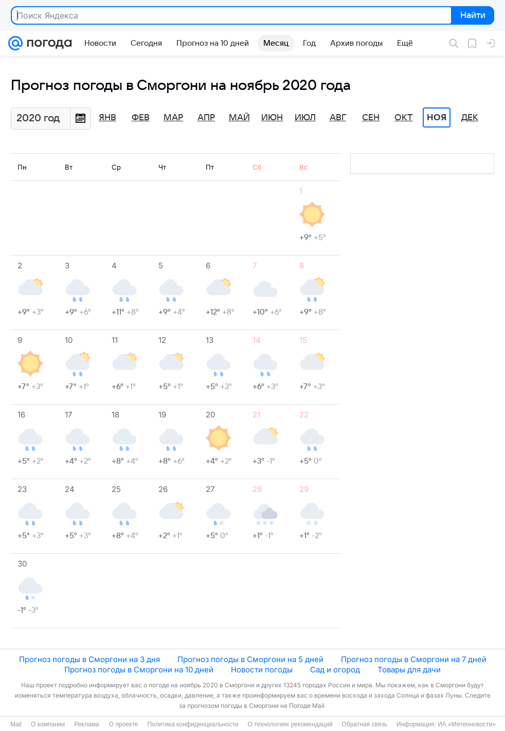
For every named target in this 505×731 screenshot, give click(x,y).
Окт (403, 117)
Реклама (86, 724)
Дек (469, 117)
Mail (16, 724)
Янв (107, 117)
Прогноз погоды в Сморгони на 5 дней (250, 659)
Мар (173, 117)
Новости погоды (262, 669)
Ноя (436, 117)
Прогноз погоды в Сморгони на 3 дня (89, 659)
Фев (141, 117)
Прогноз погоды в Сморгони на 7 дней (413, 659)
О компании (48, 724)
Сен (371, 117)
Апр (206, 117)
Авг (338, 117)
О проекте (123, 724)
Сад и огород (335, 669)
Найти (471, 16)
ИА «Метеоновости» (467, 724)
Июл (305, 117)
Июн (272, 117)
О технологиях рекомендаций (289, 724)
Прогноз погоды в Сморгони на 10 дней (138, 669)
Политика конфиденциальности (192, 724)
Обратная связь (364, 724)
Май (239, 117)
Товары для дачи (409, 669)
